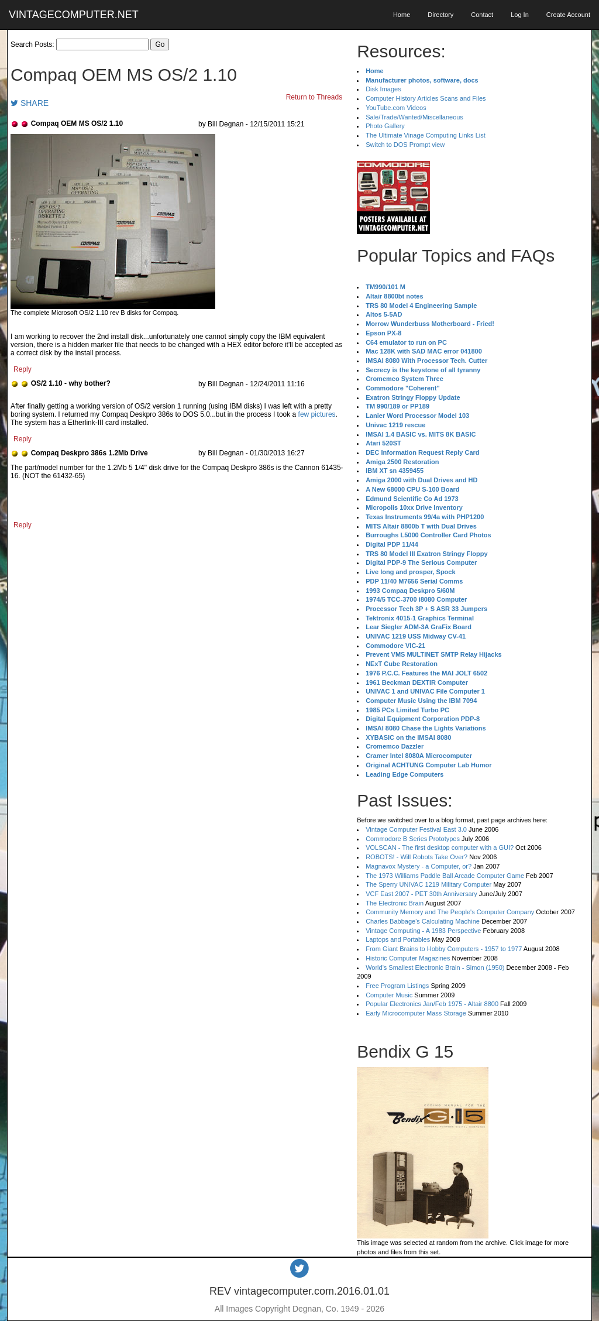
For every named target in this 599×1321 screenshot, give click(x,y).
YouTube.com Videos (396, 107)
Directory (440, 14)
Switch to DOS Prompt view (405, 144)
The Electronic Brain (395, 903)
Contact (482, 14)
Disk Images (383, 88)
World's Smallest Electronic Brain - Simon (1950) (435, 967)
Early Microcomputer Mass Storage (416, 1013)
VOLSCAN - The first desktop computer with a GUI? (440, 847)
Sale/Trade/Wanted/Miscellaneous (414, 117)
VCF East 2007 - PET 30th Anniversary (421, 893)
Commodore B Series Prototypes (413, 838)
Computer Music (389, 995)
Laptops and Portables (398, 939)
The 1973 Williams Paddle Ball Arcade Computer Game (445, 875)
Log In (520, 14)
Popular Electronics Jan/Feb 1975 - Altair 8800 (432, 1003)
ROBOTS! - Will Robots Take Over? (416, 856)
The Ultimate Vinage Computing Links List (426, 135)
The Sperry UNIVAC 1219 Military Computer (428, 884)
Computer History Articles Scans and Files (426, 98)
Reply (22, 369)
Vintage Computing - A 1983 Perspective (423, 930)
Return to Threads (314, 97)
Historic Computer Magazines (408, 958)
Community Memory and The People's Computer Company (450, 911)
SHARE (30, 103)
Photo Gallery (385, 125)
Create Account (568, 14)
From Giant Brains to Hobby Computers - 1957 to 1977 (444, 948)
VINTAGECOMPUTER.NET (74, 14)
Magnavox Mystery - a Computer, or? (418, 866)
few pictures (317, 414)
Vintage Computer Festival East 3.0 (416, 829)
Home (401, 14)
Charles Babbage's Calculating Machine (423, 921)
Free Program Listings (397, 985)
